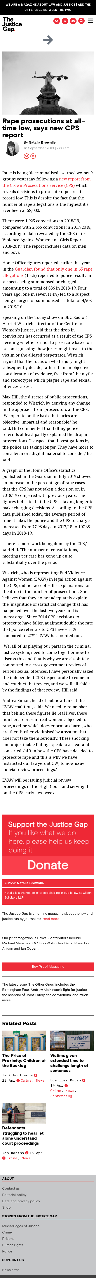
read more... (52, 919)
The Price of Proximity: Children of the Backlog (24, 1061)
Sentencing (61, 1096)
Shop (6, 1207)
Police (7, 1251)
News (40, 1080)
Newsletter (10, 1270)
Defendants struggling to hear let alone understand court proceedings (23, 1135)
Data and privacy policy (21, 1201)
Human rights (12, 1245)
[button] (81, 21)
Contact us (11, 1188)
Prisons (8, 1239)
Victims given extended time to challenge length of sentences (69, 1063)
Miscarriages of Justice (21, 1226)
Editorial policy (14, 1195)
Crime (26, 1080)
